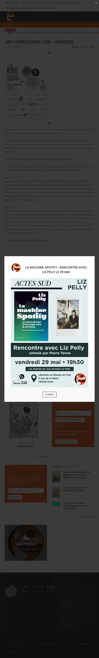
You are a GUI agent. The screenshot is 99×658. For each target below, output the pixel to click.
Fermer (49, 394)
